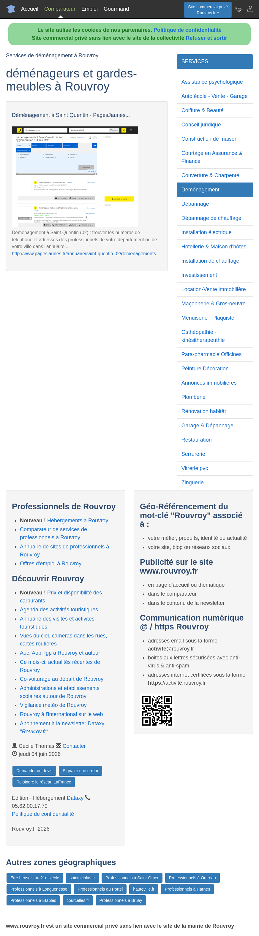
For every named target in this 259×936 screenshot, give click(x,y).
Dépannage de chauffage (211, 218)
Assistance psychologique (212, 82)
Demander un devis (34, 770)
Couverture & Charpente (210, 175)
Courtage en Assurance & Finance (211, 157)
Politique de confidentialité (188, 30)
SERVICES (195, 61)
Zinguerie (192, 483)
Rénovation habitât (203, 411)
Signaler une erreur (80, 770)
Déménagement (200, 190)
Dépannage (195, 204)
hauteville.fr (143, 889)
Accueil (29, 9)
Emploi (89, 9)
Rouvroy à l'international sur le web (61, 714)
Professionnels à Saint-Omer (132, 877)
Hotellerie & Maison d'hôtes (214, 247)
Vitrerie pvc (194, 468)
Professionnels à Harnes (187, 889)
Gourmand (116, 9)
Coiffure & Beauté (202, 110)
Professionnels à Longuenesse (38, 889)
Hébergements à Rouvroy (77, 520)
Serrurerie (193, 454)
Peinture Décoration (205, 369)
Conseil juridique (201, 125)
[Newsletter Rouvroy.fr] (238, 9)
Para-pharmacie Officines (211, 354)
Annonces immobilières (209, 383)
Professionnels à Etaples (33, 900)
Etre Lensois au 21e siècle (34, 877)
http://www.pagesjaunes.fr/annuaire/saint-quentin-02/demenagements (84, 253)
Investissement (199, 275)
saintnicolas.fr (82, 877)
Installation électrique (206, 232)
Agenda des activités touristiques (59, 610)
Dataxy (75, 798)
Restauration (196, 440)
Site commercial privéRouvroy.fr (208, 9)
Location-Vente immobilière (213, 289)
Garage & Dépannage (207, 426)
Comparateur (59, 9)
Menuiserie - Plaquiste (207, 318)
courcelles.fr (78, 900)
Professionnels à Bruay (121, 900)
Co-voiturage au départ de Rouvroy (61, 679)
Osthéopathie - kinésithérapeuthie (203, 336)
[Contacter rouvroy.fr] (250, 9)
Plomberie (193, 397)
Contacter (74, 746)
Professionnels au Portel (100, 889)
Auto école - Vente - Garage (214, 96)
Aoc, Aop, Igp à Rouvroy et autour (60, 653)
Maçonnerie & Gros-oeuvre (213, 304)
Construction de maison (209, 139)
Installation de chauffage (210, 261)
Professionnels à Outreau (192, 877)
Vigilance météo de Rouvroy (53, 705)
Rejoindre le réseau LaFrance (43, 782)
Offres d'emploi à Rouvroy (50, 564)
